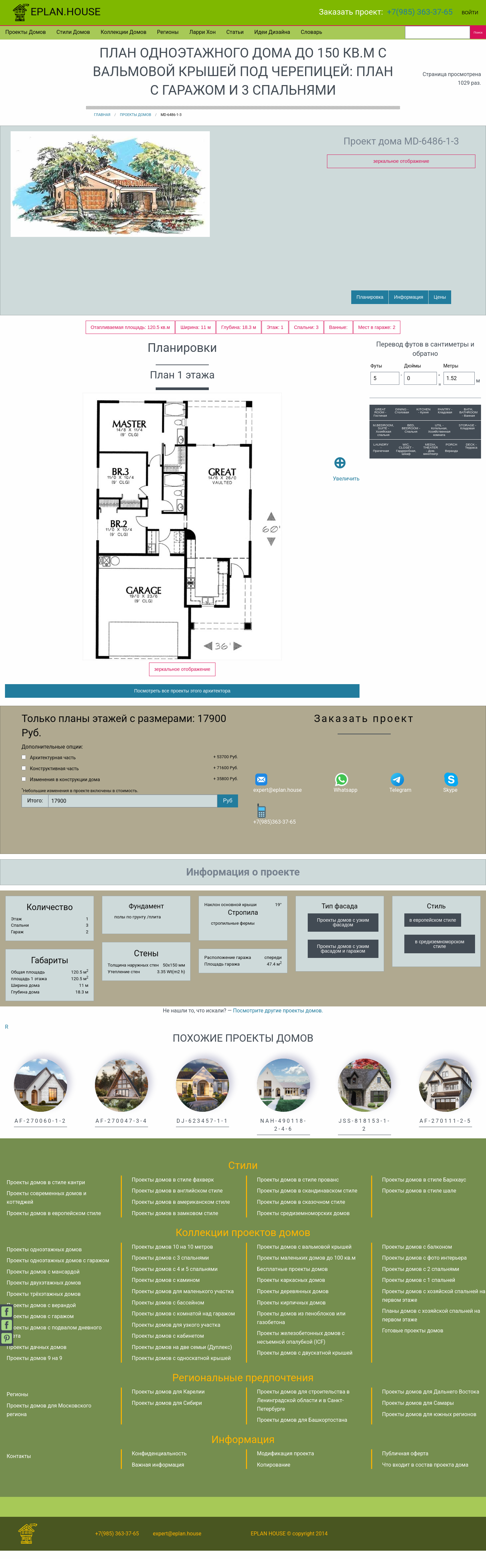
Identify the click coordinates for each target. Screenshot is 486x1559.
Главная (102, 115)
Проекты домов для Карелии (168, 1400)
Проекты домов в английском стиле (177, 1199)
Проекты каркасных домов (291, 1288)
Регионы (168, 32)
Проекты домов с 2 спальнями (420, 1277)
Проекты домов (25, 32)
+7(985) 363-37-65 (420, 12)
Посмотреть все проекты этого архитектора (182, 699)
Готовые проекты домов (412, 1339)
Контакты (19, 1464)
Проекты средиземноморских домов (303, 1221)
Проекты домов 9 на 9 (34, 1366)
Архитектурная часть (53, 766)
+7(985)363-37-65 (274, 822)
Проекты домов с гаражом (40, 1324)
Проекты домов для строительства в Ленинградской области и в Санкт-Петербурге (303, 1408)
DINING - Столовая (402, 410)
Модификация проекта (285, 1462)
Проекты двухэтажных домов (44, 1291)
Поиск (478, 32)
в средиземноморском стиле (439, 952)
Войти (470, 12)
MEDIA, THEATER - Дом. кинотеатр (430, 449)
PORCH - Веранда (451, 448)
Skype (451, 790)
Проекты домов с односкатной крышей (181, 1366)
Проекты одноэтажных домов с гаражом (58, 1269)
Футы (376, 365)
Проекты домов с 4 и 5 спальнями (174, 1277)
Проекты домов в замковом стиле (175, 1221)
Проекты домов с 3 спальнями (170, 1266)
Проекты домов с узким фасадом (343, 931)
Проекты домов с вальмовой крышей (304, 1255)
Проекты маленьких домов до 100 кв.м (306, 1266)
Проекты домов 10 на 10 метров (172, 1255)
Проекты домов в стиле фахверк (173, 1188)
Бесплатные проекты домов (292, 1277)
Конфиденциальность (159, 1462)
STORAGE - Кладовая (467, 426)
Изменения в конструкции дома (65, 787)
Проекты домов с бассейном (168, 1310)
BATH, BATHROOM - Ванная (468, 412)
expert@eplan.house (277, 790)
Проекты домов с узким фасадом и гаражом (343, 957)
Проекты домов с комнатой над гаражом (183, 1322)
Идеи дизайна (272, 32)
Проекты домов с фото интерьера (424, 1266)
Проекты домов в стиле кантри (46, 1191)
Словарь (311, 32)
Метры (451, 365)
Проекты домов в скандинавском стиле (307, 1199)
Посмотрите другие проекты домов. (278, 1019)
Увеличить (346, 459)
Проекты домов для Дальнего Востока (430, 1400)
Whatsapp (346, 790)
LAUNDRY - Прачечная (381, 448)
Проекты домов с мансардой (43, 1280)
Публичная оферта (405, 1462)
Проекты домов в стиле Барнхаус (424, 1188)
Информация (408, 297)
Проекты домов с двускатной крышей (305, 1361)
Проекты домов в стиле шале (419, 1199)
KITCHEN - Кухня (423, 410)
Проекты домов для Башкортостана (302, 1428)
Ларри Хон (202, 32)
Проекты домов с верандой (41, 1313)
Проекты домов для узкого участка (176, 1333)
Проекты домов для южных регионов (429, 1422)
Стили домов (73, 32)
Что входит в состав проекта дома (425, 1473)
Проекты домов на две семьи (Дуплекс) (182, 1355)
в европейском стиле (432, 928)
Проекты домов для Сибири (167, 1411)
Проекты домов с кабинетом (168, 1344)
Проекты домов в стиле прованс (298, 1188)
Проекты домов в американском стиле (181, 1210)
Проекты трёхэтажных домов (44, 1302)
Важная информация (158, 1473)
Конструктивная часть (54, 777)
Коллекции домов (123, 32)
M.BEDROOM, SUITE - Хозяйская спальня (383, 430)
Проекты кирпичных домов (291, 1310)
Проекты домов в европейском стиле (54, 1221)
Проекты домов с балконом (417, 1255)
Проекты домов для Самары (418, 1411)
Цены (440, 297)
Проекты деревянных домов (293, 1300)
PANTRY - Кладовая (445, 410)
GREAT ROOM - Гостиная (380, 412)
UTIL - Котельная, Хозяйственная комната (439, 430)
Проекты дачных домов (36, 1355)
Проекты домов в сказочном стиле (301, 1210)
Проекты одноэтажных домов (44, 1257)
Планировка (370, 297)
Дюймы (412, 365)
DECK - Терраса (471, 446)
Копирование (273, 1473)
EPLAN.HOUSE (56, 11)
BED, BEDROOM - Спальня (411, 428)
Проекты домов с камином (166, 1288)
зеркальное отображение (401, 161)
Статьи (235, 32)
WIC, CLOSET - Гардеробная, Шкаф (406, 449)
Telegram (400, 790)
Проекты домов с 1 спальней (418, 1288)
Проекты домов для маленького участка (183, 1300)
